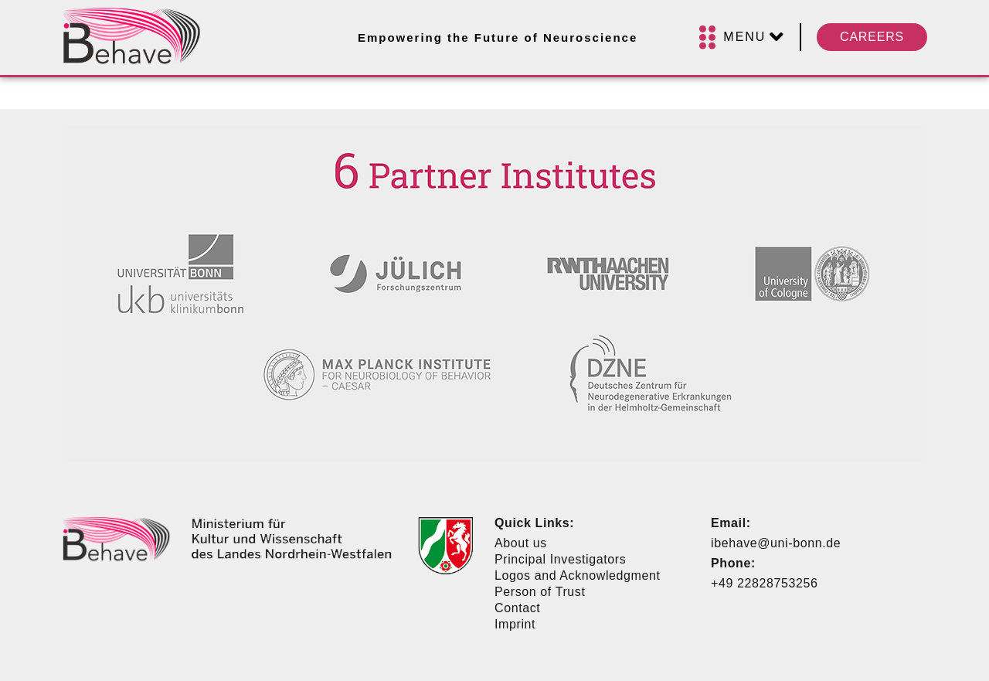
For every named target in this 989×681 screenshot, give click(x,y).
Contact (517, 608)
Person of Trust (540, 591)
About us (520, 543)
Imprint (514, 624)
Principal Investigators (560, 559)
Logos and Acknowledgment (577, 575)
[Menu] (741, 37)
